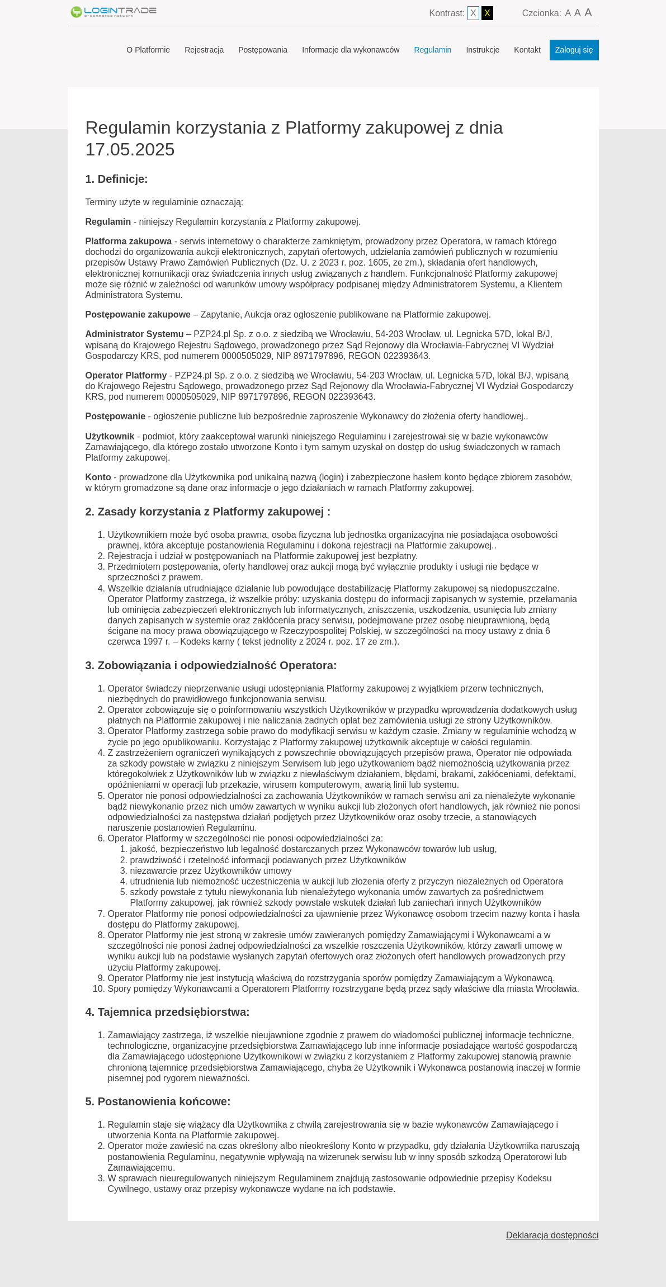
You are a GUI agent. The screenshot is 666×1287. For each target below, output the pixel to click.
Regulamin (432, 49)
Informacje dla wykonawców (350, 49)
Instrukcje (482, 49)
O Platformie (148, 49)
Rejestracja (204, 49)
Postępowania (262, 49)
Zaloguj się (574, 49)
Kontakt (527, 49)
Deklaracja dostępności (552, 1235)
